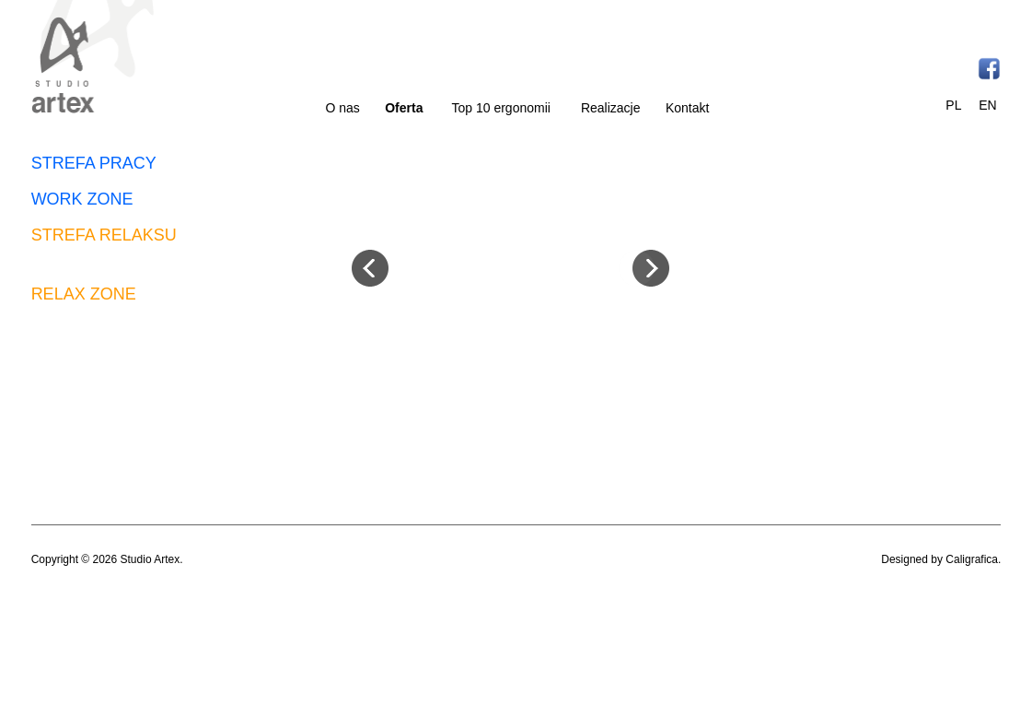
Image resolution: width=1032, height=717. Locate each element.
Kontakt (687, 107)
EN (987, 105)
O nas (343, 107)
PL (953, 105)
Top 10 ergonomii (501, 107)
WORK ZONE (82, 199)
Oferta (404, 107)
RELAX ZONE (83, 294)
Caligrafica (971, 559)
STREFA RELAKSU (104, 235)
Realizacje (611, 107)
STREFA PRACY (94, 163)
